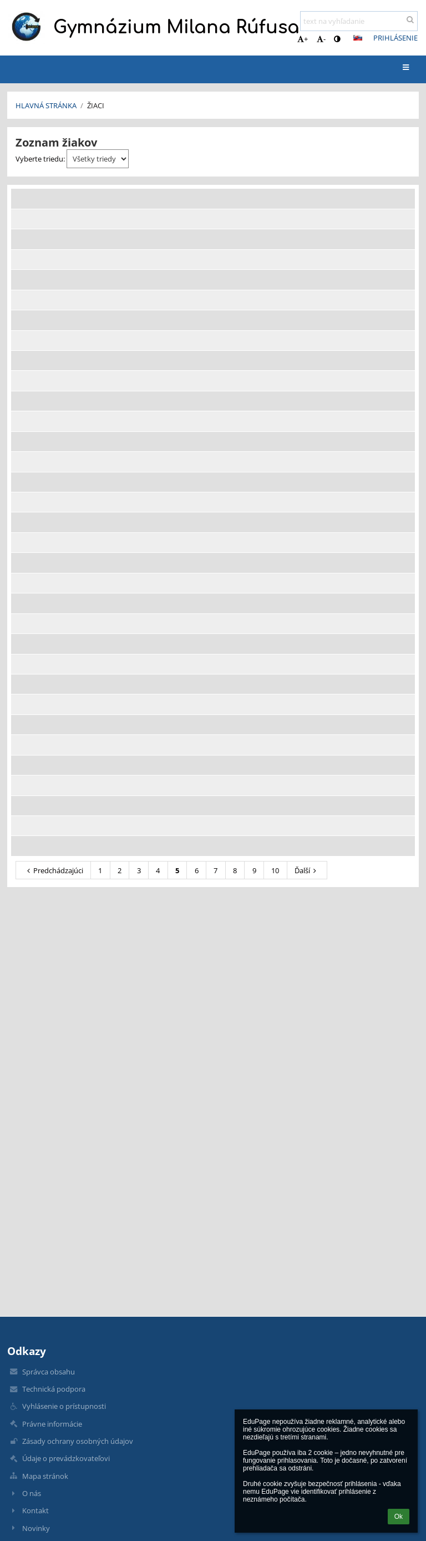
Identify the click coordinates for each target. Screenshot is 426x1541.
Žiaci (95, 105)
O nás (31, 1493)
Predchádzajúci (53, 870)
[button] (357, 37)
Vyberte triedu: (72, 159)
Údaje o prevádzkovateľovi (66, 1458)
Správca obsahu (48, 1372)
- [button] (321, 39)
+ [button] (302, 39)
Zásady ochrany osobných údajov (77, 1441)
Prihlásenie (395, 38)
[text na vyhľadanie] (359, 21)
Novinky (36, 1528)
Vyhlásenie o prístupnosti (64, 1406)
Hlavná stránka (46, 105)
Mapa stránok (45, 1476)
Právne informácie (52, 1424)
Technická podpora (53, 1389)
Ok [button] (398, 1516)
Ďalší (307, 870)
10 (275, 870)
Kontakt (35, 1510)
